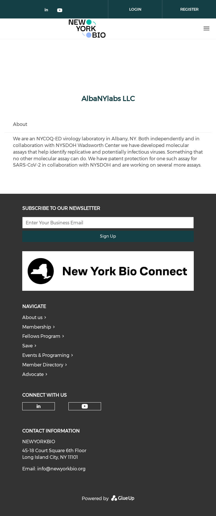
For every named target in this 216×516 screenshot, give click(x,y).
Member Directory (42, 365)
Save (27, 346)
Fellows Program (41, 336)
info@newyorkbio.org (61, 469)
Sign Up (108, 236)
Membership (36, 327)
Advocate (33, 374)
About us (32, 317)
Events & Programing (45, 355)
